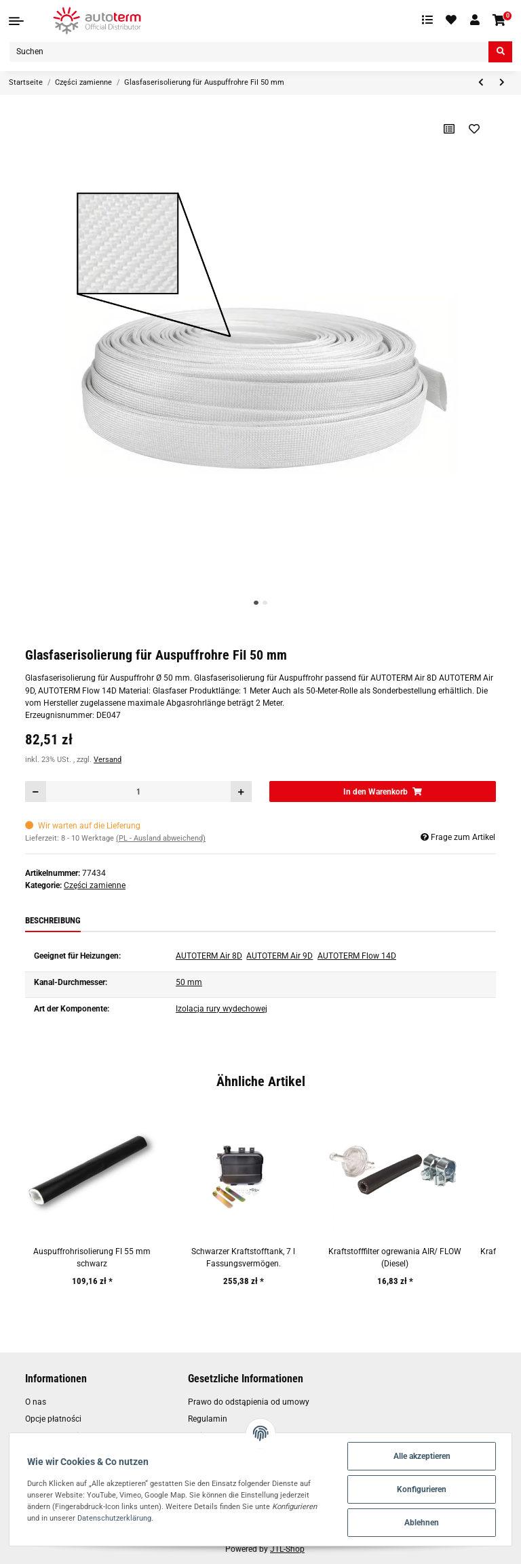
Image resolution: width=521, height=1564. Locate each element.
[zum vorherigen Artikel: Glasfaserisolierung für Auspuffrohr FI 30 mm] (480, 83)
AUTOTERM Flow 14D (356, 956)
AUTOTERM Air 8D (209, 956)
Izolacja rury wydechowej (221, 1009)
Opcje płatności (53, 1419)
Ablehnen (421, 1522)
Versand (107, 759)
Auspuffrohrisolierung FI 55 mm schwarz (92, 1257)
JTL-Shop (287, 1549)
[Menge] (138, 791)
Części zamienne (95, 885)
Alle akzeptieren (421, 1456)
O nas (35, 1402)
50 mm (189, 982)
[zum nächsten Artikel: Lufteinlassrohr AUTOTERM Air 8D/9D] (501, 83)
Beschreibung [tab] (53, 920)
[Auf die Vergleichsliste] (449, 128)
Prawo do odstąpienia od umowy (248, 1402)
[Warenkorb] (499, 20)
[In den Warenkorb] (382, 791)
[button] (474, 20)
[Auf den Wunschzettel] (474, 128)
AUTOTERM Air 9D (279, 956)
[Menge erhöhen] (241, 791)
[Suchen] (249, 51)
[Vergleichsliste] (427, 20)
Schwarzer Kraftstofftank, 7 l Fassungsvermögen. (243, 1257)
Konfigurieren (421, 1489)
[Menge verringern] (36, 791)
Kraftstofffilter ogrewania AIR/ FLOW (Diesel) (394, 1257)
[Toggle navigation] (16, 21)
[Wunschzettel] (452, 20)
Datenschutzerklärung (114, 1518)
